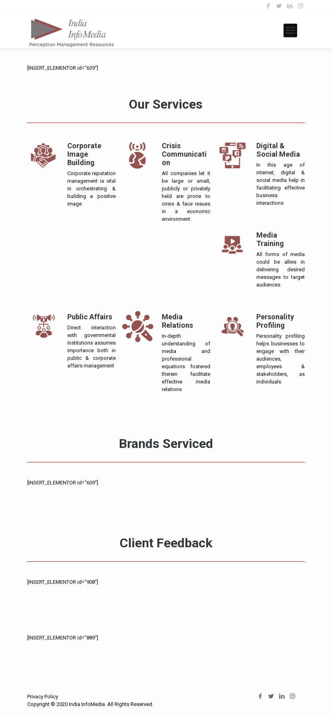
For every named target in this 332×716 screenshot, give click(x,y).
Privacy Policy (42, 697)
